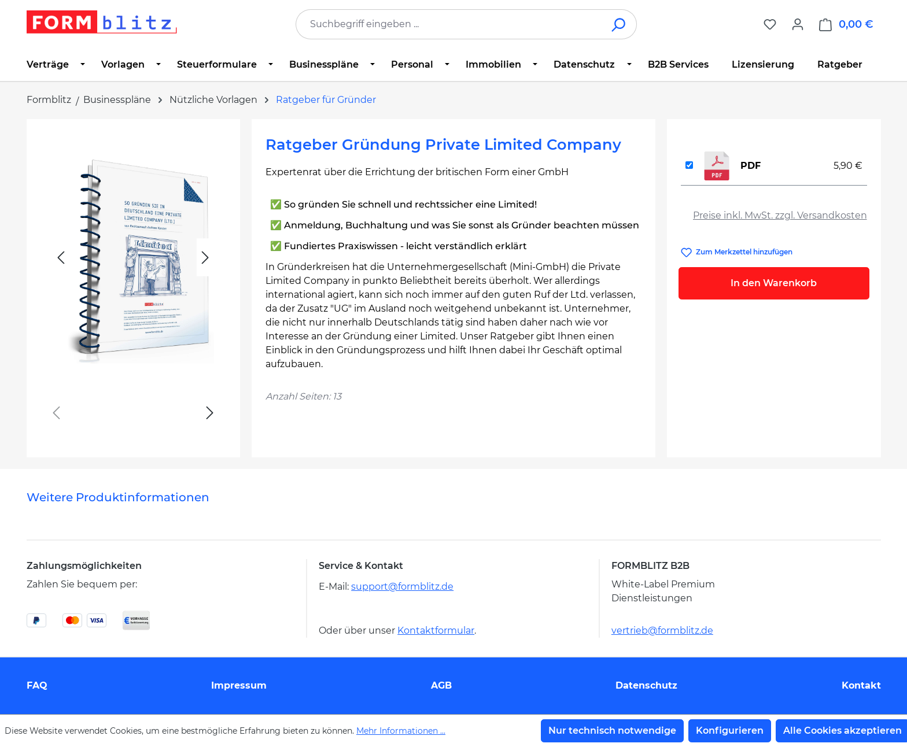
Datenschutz (646, 685)
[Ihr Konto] (798, 24)
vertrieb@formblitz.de (662, 630)
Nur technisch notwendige (612, 730)
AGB (441, 685)
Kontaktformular (435, 630)
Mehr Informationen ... (400, 731)
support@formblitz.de (402, 586)
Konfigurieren (730, 730)
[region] (133, 283)
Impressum (239, 685)
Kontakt (861, 685)
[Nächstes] (205, 257)
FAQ (37, 685)
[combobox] (449, 24)
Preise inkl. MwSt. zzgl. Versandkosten (780, 215)
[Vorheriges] (60, 257)
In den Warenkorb (774, 283)
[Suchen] (619, 24)
